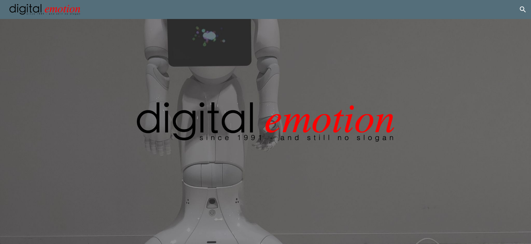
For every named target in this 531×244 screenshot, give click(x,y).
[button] (523, 9)
